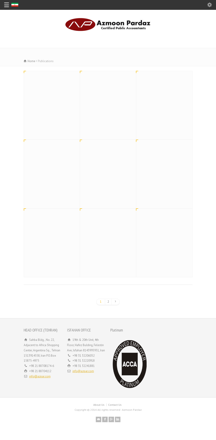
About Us (98, 404)
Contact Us (115, 404)
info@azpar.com (40, 376)
